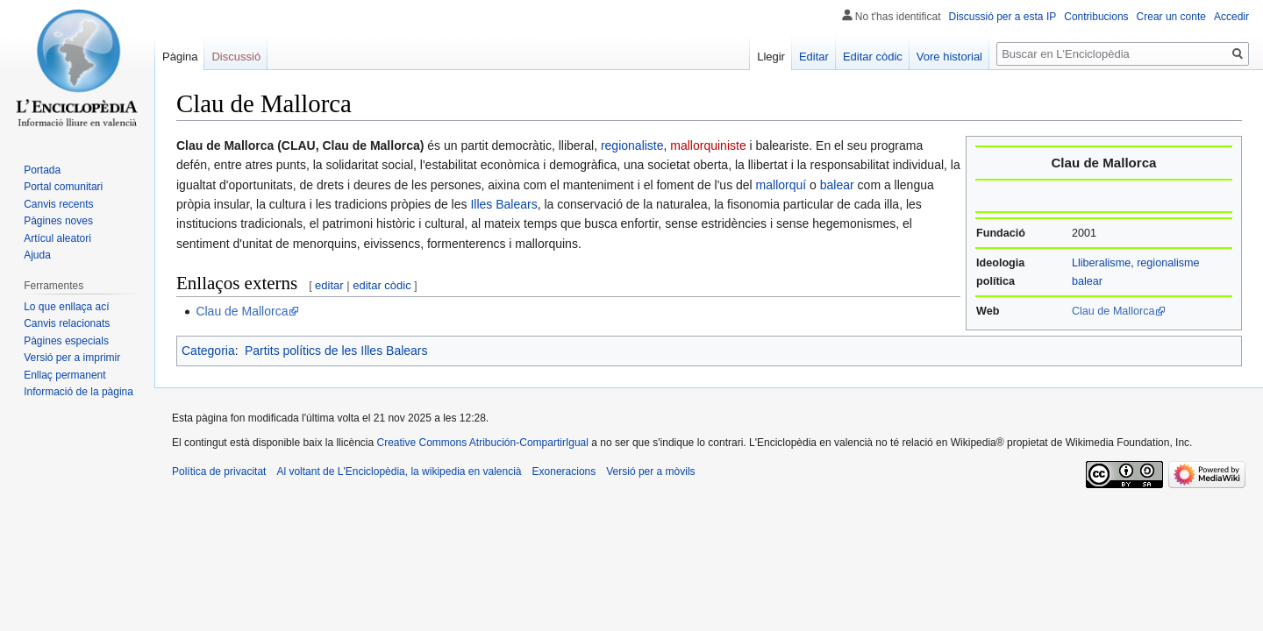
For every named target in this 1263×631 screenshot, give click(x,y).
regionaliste (632, 145)
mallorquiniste (708, 145)
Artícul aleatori (57, 238)
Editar (814, 56)
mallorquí (781, 185)
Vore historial (949, 56)
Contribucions (1096, 17)
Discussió (235, 56)
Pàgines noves (58, 221)
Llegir (771, 56)
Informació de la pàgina (78, 392)
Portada (42, 170)
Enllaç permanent (64, 375)
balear (837, 185)
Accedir (1231, 17)
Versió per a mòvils (650, 471)
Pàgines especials (66, 341)
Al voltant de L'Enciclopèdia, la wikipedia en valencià (398, 471)
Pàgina (179, 56)
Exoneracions (564, 471)
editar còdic (381, 285)
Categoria (208, 351)
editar (329, 285)
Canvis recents (58, 204)
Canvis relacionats (67, 323)
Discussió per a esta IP (1003, 17)
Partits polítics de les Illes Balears (336, 351)
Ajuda (37, 255)
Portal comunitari (63, 187)
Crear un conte (1171, 17)
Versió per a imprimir (72, 357)
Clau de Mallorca (1113, 311)
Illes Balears (503, 204)
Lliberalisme (1101, 263)
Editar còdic (873, 56)
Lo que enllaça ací (66, 307)
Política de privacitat (219, 471)
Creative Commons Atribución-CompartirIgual (482, 442)
